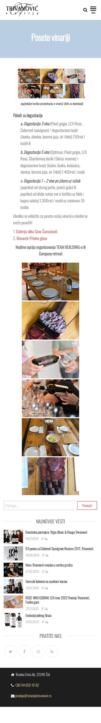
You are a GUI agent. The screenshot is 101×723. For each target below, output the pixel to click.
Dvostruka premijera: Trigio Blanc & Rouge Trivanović (56, 532)
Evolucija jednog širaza (38, 615)
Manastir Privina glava (32, 238)
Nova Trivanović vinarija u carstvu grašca (49, 564)
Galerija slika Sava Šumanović (37, 231)
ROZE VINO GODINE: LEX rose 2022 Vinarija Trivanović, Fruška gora (57, 600)
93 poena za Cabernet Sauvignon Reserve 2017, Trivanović (59, 548)
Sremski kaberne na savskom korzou (46, 581)
